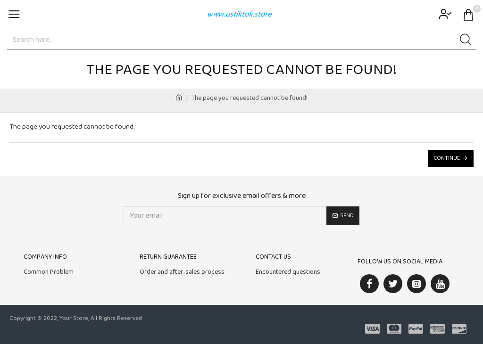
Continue (446, 158)
